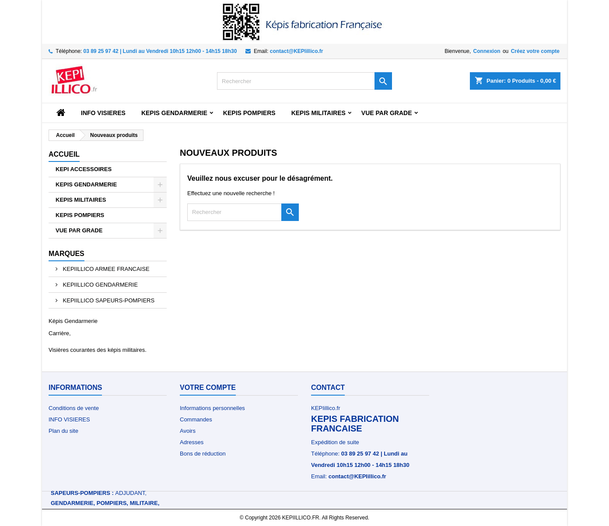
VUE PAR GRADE (386, 112)
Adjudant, (131, 493)
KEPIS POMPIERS (249, 112)
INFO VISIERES (103, 112)
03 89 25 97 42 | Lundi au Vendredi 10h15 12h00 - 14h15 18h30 (160, 51)
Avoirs (188, 431)
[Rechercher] (304, 81)
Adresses (191, 442)
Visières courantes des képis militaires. (98, 350)
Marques (66, 253)
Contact (328, 387)
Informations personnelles (212, 408)
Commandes (196, 419)
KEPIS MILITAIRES (318, 112)
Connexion (486, 51)
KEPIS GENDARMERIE (174, 112)
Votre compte (208, 387)
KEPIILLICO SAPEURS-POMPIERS (107, 300)
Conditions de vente (74, 408)
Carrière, (60, 333)
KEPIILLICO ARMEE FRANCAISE (105, 269)
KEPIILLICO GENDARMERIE (99, 284)
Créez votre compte (535, 51)
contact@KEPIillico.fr (296, 51)
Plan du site (63, 431)
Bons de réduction (203, 453)
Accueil (64, 154)
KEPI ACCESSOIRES (84, 169)
